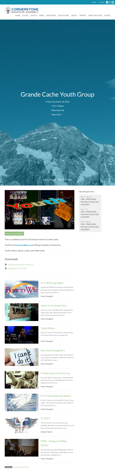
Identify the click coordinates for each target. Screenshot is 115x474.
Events (34, 15)
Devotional (63, 15)
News (41, 15)
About (74, 15)
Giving (107, 15)
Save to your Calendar (14, 233)
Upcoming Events (86, 191)
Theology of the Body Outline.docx (19, 264)
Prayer (82, 15)
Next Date (57, 114)
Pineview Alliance (22, 245)
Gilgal (25, 15)
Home (17, 15)
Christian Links (95, 15)
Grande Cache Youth (21, 467)
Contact (101, 2)
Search (94, 2)
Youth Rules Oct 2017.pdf (16, 268)
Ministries (51, 15)
